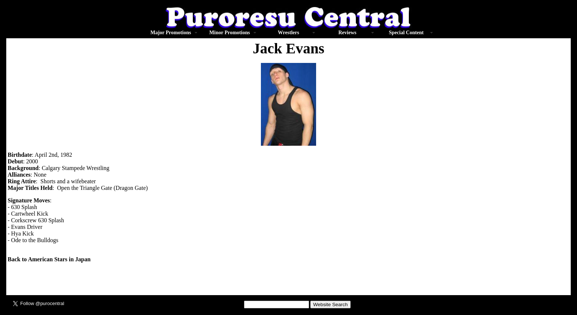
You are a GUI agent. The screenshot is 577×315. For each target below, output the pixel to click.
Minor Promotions (229, 32)
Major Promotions (171, 32)
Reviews (348, 32)
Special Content (406, 32)
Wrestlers (288, 32)
